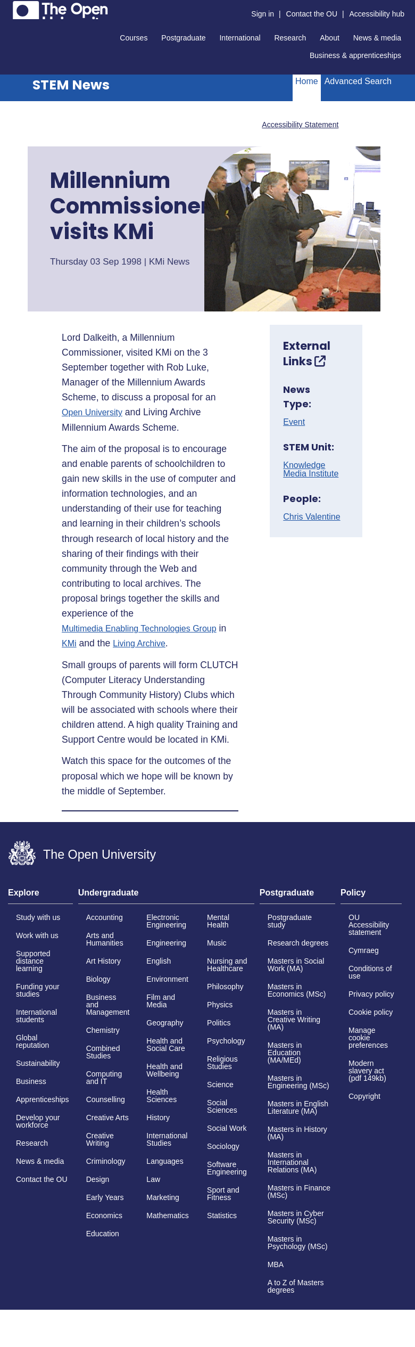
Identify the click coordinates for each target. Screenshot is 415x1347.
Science (220, 1084)
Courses (133, 38)
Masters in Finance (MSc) (299, 1192)
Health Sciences (161, 1096)
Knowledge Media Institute (310, 469)
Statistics (222, 1215)
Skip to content (8, 8)
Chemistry (103, 1030)
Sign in (262, 14)
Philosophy (225, 986)
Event (294, 422)
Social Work (226, 1128)
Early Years (105, 1197)
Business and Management (108, 1004)
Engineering (166, 943)
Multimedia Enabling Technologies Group (139, 629)
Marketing (162, 1197)
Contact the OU (312, 14)
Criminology (106, 1161)
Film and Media (160, 1001)
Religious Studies (222, 1063)
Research (290, 38)
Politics (218, 1023)
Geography (164, 1023)
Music (217, 943)
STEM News (71, 85)
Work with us (37, 935)
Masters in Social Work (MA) (296, 965)
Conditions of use (370, 972)
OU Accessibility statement (368, 925)
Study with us (38, 917)
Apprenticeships (42, 1099)
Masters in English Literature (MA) (298, 1107)
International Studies (166, 1139)
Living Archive (139, 643)
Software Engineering (227, 1168)
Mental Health (218, 921)
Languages (164, 1161)
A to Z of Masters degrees (296, 1286)
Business (31, 1081)
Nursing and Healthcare (227, 965)
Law (153, 1179)
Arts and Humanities (104, 939)
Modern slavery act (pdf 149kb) (367, 1070)
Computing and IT (104, 1078)
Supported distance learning (33, 961)
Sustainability (38, 1063)
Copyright (364, 1096)
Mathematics (167, 1215)
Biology (98, 979)
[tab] (40, 896)
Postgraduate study (290, 921)
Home (306, 81)
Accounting (104, 917)
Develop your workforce (38, 1121)
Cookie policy (370, 1012)
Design (98, 1179)
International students (36, 1016)
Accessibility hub (377, 14)
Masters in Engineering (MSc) (298, 1082)
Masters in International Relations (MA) (292, 1162)
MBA (276, 1264)
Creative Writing (100, 1139)
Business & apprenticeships (355, 55)
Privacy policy (371, 994)
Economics (104, 1215)
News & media (377, 38)
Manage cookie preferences (368, 1037)
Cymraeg (363, 950)
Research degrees (298, 943)
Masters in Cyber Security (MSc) (296, 1217)
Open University (92, 412)
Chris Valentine (311, 517)
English (158, 961)
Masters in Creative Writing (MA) (294, 1019)
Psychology (226, 1041)
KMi (69, 643)
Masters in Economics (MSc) (297, 990)
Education (102, 1233)
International (239, 38)
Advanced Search (358, 81)
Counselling (105, 1099)
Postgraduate (183, 38)
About (329, 38)
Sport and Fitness (223, 1194)
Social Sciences (222, 1106)
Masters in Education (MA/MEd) (285, 1052)
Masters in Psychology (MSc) (298, 1243)
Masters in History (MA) (297, 1133)
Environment (167, 979)
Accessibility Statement (300, 124)
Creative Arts (107, 1117)
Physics (220, 1004)
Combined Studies (103, 1052)
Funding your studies (38, 990)
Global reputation (32, 1041)
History (158, 1117)
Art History (103, 961)
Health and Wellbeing (164, 1070)
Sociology (223, 1146)
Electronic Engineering (166, 921)
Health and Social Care (165, 1045)
